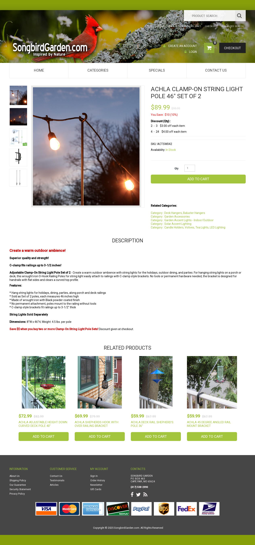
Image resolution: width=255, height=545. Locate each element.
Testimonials (57, 480)
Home (39, 70)
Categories (97, 70)
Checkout (231, 48)
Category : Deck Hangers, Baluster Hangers (178, 213)
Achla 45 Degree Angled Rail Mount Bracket (209, 424)
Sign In (94, 476)
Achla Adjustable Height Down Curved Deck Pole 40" (43, 424)
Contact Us (216, 70)
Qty (176, 168)
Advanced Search (232, 26)
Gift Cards (95, 489)
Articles (54, 485)
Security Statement (20, 489)
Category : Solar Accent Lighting (171, 223)
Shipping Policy (17, 480)
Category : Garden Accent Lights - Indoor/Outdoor (182, 220)
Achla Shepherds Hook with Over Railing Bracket (96, 424)
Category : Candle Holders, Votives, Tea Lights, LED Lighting (188, 227)
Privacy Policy (17, 493)
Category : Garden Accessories (170, 216)
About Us (14, 476)
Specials (157, 70)
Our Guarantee (17, 485)
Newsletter (96, 485)
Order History (97, 480)
